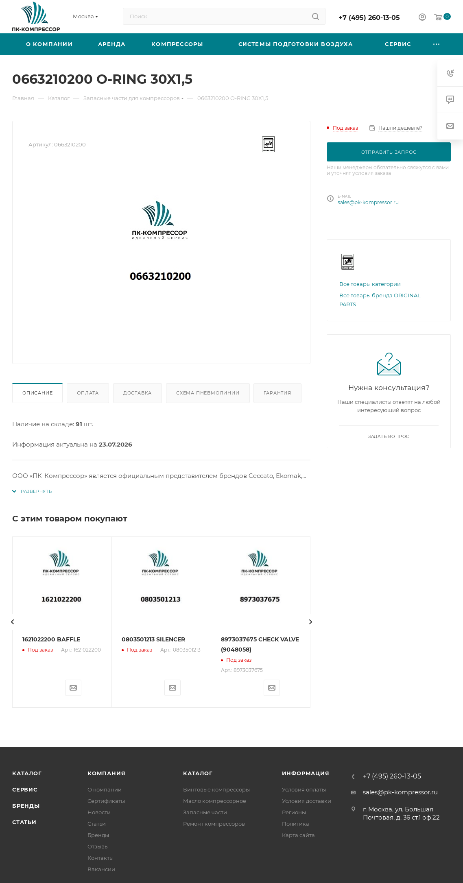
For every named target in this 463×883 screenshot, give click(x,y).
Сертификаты (106, 801)
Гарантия (277, 393)
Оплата (88, 393)
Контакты (100, 858)
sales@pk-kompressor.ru (368, 202)
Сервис (24, 789)
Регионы (294, 812)
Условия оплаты (304, 789)
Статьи (24, 822)
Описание (37, 393)
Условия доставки (306, 801)
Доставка (137, 393)
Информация (306, 773)
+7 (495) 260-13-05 (369, 18)
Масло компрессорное (214, 801)
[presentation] (12, 622)
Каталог (27, 773)
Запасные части (205, 812)
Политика (295, 823)
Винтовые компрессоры (216, 789)
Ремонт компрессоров (214, 823)
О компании (104, 789)
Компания (106, 773)
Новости (99, 812)
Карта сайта (298, 835)
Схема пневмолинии (208, 393)
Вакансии (101, 869)
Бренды (26, 805)
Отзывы (98, 846)
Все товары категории (370, 284)
